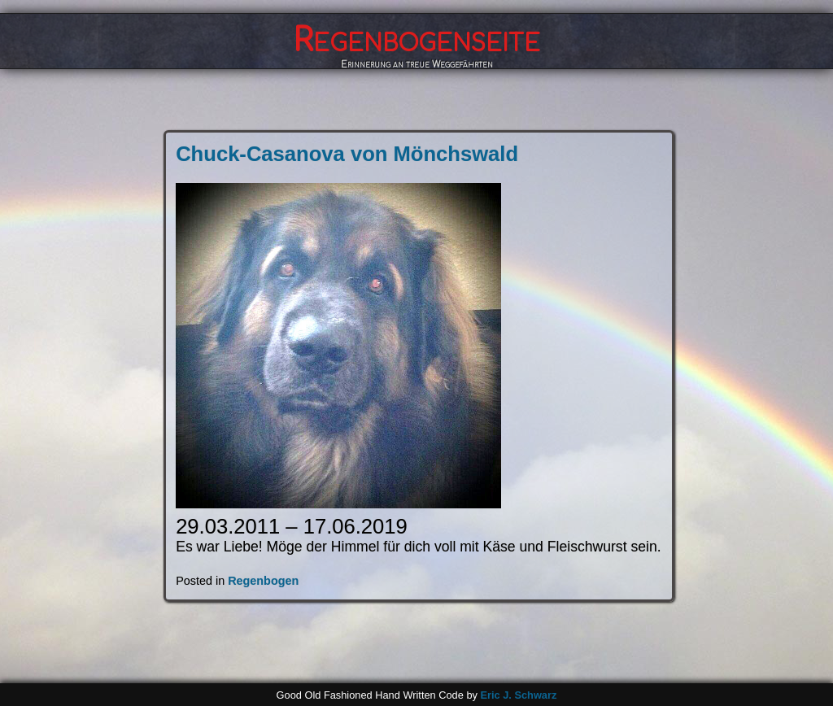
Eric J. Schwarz (518, 695)
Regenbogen (263, 580)
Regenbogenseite (416, 41)
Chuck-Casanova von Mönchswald (347, 153)
